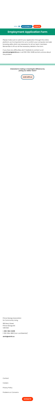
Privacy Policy (7, 388)
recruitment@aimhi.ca (11, 52)
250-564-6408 (9, 331)
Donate (37, 26)
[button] (15, 26)
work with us (27, 77)
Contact (6, 378)
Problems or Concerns (11, 392)
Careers (5, 383)
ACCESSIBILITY (26, 26)
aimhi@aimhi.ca (8, 336)
